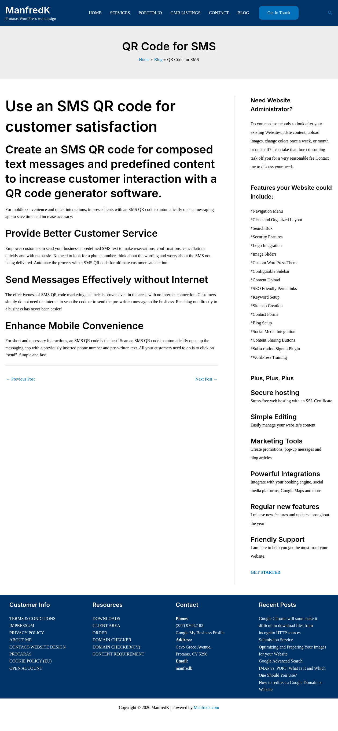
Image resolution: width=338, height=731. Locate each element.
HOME (95, 12)
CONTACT (219, 12)
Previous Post (20, 379)
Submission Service (276, 639)
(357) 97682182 (189, 625)
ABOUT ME (20, 639)
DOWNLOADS (106, 618)
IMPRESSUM (21, 625)
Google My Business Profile (200, 632)
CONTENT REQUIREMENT (118, 654)
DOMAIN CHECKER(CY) (116, 647)
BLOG (243, 12)
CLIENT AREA (106, 625)
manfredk (184, 668)
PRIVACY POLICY (26, 632)
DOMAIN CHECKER (112, 639)
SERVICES (120, 12)
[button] (279, 13)
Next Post (206, 379)
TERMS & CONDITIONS (32, 618)
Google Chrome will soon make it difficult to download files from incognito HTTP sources (288, 625)
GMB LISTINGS (186, 12)
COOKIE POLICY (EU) (30, 661)
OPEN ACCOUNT (25, 668)
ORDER (100, 632)
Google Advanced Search (281, 661)
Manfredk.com (206, 707)
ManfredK (27, 10)
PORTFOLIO (150, 12)
